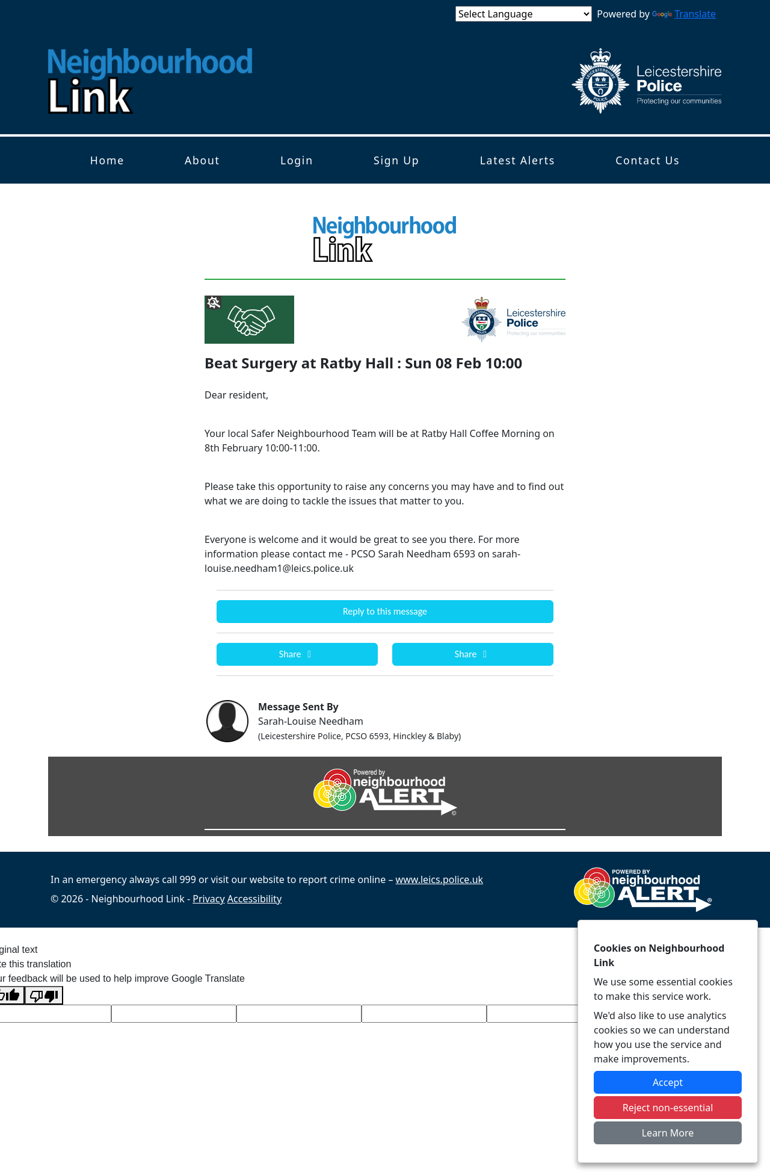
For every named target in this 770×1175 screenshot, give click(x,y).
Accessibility (254, 898)
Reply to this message (385, 611)
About (202, 160)
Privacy (208, 898)
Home (107, 160)
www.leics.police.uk (440, 879)
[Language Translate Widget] (523, 14)
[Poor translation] (44, 995)
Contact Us (647, 160)
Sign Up (396, 160)
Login (296, 160)
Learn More (668, 1132)
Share (297, 654)
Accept (668, 1082)
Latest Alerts (517, 160)
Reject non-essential (668, 1107)
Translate (684, 13)
